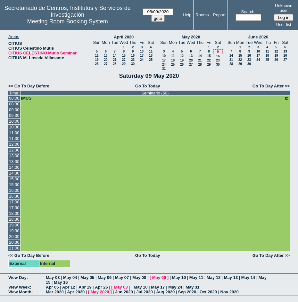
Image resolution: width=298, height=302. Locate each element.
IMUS (155, 98)
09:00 (14, 109)
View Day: (18, 277)
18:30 (14, 219)
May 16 (61, 282)
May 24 (175, 287)
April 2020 (124, 37)
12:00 (14, 144)
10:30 (14, 127)
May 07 (122, 277)
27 (105, 64)
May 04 (70, 277)
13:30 (14, 161)
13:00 (14, 155)
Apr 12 (68, 287)
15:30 (14, 184)
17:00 (14, 202)
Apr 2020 (76, 292)
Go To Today (147, 86)
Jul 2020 (144, 292)
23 (133, 59)
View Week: (19, 287)
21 (114, 59)
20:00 (14, 236)
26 (96, 64)
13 (105, 55)
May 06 (105, 277)
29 (124, 64)
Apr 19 (85, 287)
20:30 (14, 242)
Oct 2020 (208, 292)
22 (124, 59)
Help (187, 14)
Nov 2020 (229, 292)
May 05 (87, 277)
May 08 (139, 277)
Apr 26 (101, 287)
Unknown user (283, 8)
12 (96, 55)
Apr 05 (52, 287)
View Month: (20, 292)
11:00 (14, 132)
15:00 (14, 178)
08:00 (14, 98)
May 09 (159, 277)
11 (151, 51)
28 (114, 64)
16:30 (14, 196)
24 (142, 59)
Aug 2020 (165, 292)
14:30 (14, 173)
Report (219, 14)
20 (105, 59)
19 (96, 59)
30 (133, 64)
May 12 (213, 277)
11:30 (14, 138)
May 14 (248, 277)
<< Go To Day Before (28, 86)
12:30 (14, 150)
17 (142, 55)
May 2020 (191, 37)
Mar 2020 (55, 292)
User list (283, 24)
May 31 (192, 287)
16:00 (14, 190)
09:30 (14, 115)
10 (142, 51)
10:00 (14, 121)
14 (114, 55)
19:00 (14, 225)
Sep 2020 (187, 292)
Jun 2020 (124, 292)
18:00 (14, 213)
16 (133, 55)
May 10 (179, 277)
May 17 (158, 287)
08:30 (14, 104)
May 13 (231, 277)
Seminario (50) (155, 93)
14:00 (14, 167)
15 (124, 55)
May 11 (196, 277)
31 (164, 68)
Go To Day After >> (271, 86)
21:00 (14, 248)
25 (151, 59)
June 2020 (258, 37)
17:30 (14, 207)
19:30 (14, 230)
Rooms (202, 14)
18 (151, 55)
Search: (248, 11)
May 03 (53, 277)
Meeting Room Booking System (67, 21)
